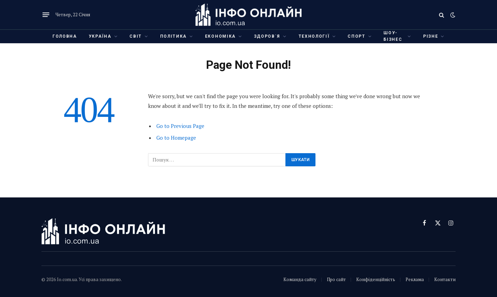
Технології (314, 36)
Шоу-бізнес (392, 36)
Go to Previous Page (180, 125)
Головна (64, 36)
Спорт (356, 36)
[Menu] (45, 15)
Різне (430, 36)
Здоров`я (267, 36)
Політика (173, 36)
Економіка (220, 36)
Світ (135, 36)
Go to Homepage (176, 137)
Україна (100, 36)
